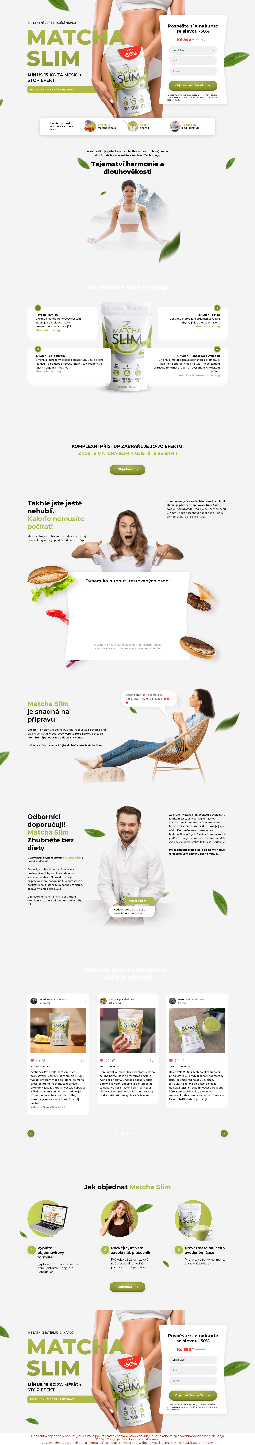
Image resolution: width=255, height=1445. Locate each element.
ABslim (208, 1442)
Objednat (125, 469)
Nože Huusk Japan (187, 1442)
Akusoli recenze (160, 1442)
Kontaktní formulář (103, 1442)
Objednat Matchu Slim (190, 85)
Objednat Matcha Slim (190, 1395)
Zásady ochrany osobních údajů (64, 1442)
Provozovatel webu (133, 1442)
